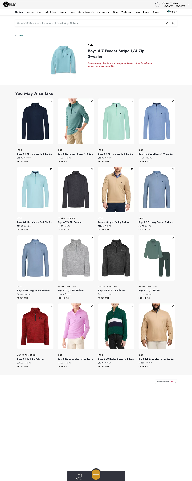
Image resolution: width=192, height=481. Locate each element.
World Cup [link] (126, 12)
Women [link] (30, 12)
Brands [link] (156, 12)
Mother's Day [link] (103, 12)
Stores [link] (146, 12)
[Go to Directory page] (79, 477)
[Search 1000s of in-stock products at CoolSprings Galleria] (89, 23)
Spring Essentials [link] (86, 12)
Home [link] (72, 12)
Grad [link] (115, 12)
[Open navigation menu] (96, 474)
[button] (175, 4)
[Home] (72, 4)
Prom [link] (137, 12)
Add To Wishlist (51, 101)
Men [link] (39, 12)
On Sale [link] (19, 12)
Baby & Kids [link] (50, 12)
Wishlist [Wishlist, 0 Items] (172, 11)
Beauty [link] (63, 12)
